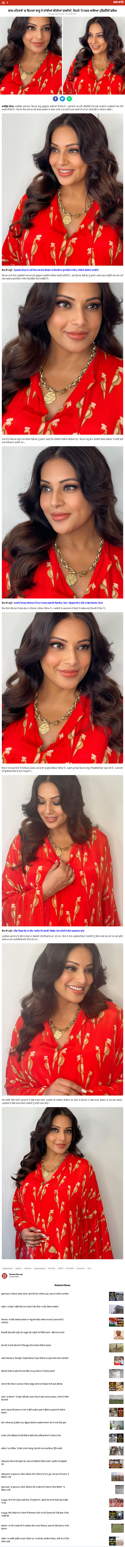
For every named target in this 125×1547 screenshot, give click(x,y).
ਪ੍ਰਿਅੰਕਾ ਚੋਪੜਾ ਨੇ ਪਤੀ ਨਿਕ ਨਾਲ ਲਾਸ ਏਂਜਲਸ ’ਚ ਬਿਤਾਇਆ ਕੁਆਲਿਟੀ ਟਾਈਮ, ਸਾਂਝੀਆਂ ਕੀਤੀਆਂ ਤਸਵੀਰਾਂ (55, 270)
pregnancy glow (39, 1268)
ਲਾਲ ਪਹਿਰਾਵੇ (69, 1268)
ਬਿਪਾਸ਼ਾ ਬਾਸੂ (51, 1268)
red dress (28, 1268)
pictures (18, 1268)
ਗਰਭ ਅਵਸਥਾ (80, 1268)
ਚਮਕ (89, 1268)
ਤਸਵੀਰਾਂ (60, 1268)
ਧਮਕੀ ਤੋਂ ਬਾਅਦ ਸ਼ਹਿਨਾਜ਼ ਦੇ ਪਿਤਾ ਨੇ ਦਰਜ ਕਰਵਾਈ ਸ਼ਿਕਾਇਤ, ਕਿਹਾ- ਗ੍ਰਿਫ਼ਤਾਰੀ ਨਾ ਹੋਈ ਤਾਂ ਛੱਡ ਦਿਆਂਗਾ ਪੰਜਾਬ (58, 603)
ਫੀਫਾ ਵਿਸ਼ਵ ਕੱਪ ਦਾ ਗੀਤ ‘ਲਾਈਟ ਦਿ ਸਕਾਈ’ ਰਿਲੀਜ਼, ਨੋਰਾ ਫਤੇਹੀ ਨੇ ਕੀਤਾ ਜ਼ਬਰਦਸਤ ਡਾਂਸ (49, 931)
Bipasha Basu (7, 1268)
